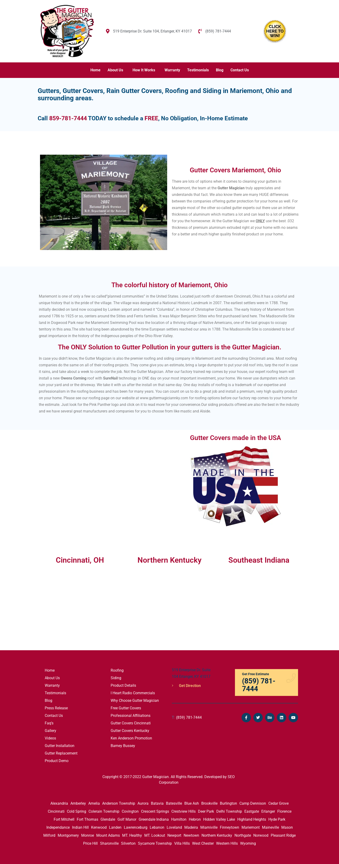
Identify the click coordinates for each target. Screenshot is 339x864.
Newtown (191, 835)
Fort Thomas (87, 819)
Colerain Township (104, 811)
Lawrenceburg (135, 827)
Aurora (143, 803)
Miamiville (209, 827)
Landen (115, 827)
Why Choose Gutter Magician (135, 700)
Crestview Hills (183, 811)
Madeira (191, 827)
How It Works (144, 70)
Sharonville (109, 843)
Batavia (157, 803)
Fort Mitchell (64, 819)
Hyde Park (276, 819)
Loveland (174, 827)
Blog (219, 70)
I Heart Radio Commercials (133, 693)
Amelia (94, 803)
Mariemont (251, 827)
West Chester (203, 843)
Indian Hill (80, 827)
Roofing (117, 670)
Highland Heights (251, 819)
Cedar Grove (278, 803)
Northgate (242, 835)
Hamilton (178, 819)
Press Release (56, 708)
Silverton (128, 843)
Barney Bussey (123, 745)
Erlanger (268, 811)
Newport (174, 835)
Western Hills (227, 843)
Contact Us (239, 70)
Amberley (78, 803)
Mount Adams (108, 835)
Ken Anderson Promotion (131, 738)
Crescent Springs (155, 811)
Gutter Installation (59, 745)
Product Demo (57, 761)
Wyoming (248, 843)
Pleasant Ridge (283, 835)
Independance (58, 827)
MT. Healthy (132, 835)
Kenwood (99, 827)
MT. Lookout (154, 835)
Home (95, 70)
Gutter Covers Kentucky (130, 730)
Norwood (260, 835)
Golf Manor (126, 819)
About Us (115, 70)
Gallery (50, 730)
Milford (49, 835)
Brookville (209, 803)
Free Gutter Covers (126, 708)
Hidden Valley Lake (219, 819)
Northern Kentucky (217, 835)
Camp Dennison (252, 803)
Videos (50, 738)
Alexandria (59, 803)
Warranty (172, 70)
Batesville (174, 803)
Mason (287, 827)
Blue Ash (191, 803)
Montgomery (68, 835)
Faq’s (49, 723)
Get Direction (186, 685)
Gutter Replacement (61, 753)
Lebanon (157, 827)
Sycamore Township (155, 843)
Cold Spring (76, 811)
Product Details (123, 685)
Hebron (195, 819)
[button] (116, 70)
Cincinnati (56, 811)
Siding (116, 678)
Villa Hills (182, 843)
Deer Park (206, 811)
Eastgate (251, 811)
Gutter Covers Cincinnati (131, 723)
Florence (284, 811)
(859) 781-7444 (187, 717)
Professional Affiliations (130, 715)
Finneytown (229, 827)
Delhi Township (229, 811)
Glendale (108, 819)
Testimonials (198, 70)
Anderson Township (118, 803)
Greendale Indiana (154, 819)
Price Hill (90, 843)
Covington (130, 811)
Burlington (228, 803)
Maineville (270, 827)
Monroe (87, 835)
